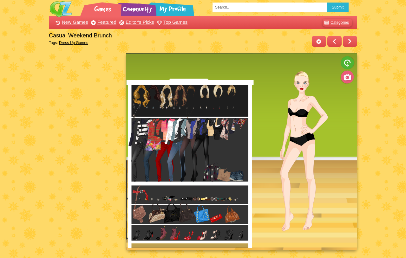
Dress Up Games (73, 43)
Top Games (171, 22)
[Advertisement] (86, 148)
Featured (102, 22)
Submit (338, 7)
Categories (336, 23)
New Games (71, 22)
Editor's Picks (136, 22)
